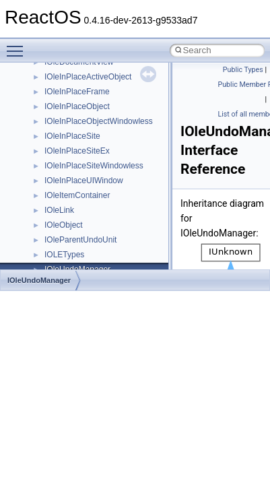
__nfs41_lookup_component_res (103, 131)
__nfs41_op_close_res (85, 176)
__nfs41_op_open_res (84, 205)
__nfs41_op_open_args (86, 190)
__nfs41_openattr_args (85, 250)
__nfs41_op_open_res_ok (91, 220)
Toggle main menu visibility (18, 45)
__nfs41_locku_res (78, 87)
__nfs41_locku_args (80, 72)
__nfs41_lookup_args (83, 101)
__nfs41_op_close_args (87, 161)
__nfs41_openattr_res (83, 264)
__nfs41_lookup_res (80, 146)
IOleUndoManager (39, 280)
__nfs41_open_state (81, 235)
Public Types (243, 69)
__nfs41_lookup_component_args (105, 116)
